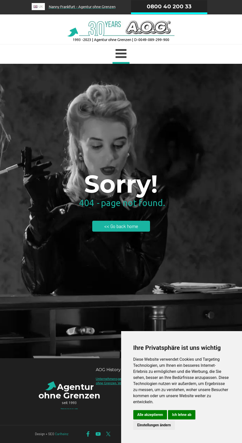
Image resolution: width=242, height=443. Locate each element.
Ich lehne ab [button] (181, 415)
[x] (108, 434)
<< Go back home (121, 226)
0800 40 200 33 (169, 6)
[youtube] (98, 434)
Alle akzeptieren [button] (150, 415)
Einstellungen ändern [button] (154, 425)
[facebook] (88, 434)
